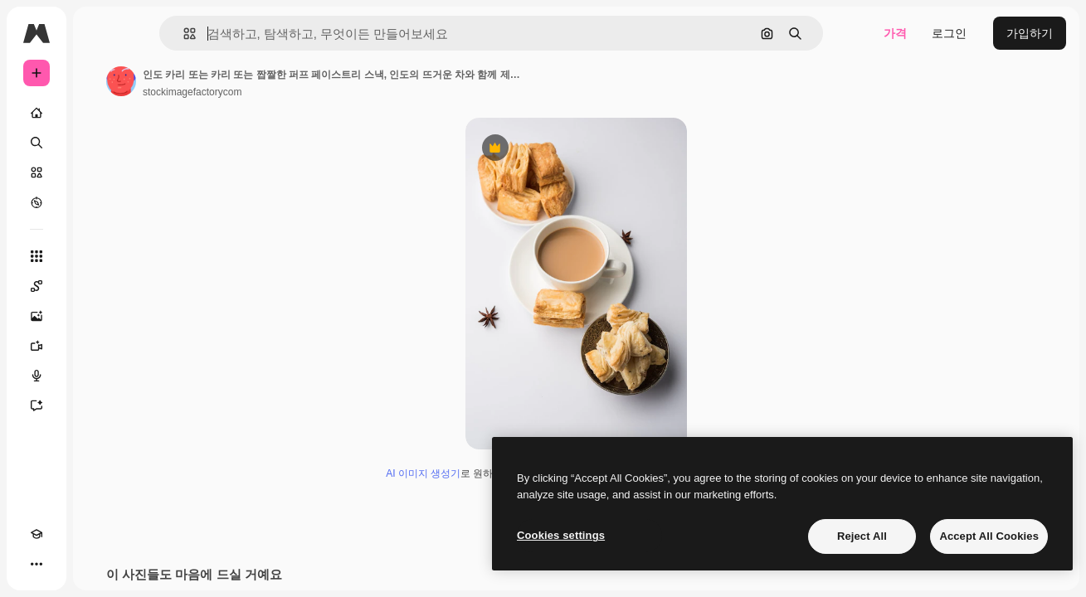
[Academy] (36, 564)
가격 (895, 33)
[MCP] (96, 564)
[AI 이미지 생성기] (99, 316)
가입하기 (1029, 33)
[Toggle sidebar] (162, 33)
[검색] (99, 142)
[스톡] (99, 172)
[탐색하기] (99, 202)
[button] (256, 33)
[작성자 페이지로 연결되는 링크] (247, 81)
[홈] (99, 113)
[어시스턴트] (99, 405)
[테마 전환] (66, 564)
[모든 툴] (99, 256)
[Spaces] (99, 286)
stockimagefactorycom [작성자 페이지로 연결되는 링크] (318, 92)
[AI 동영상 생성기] (99, 345)
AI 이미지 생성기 (486, 473)
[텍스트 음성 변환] (99, 375)
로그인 (949, 33)
